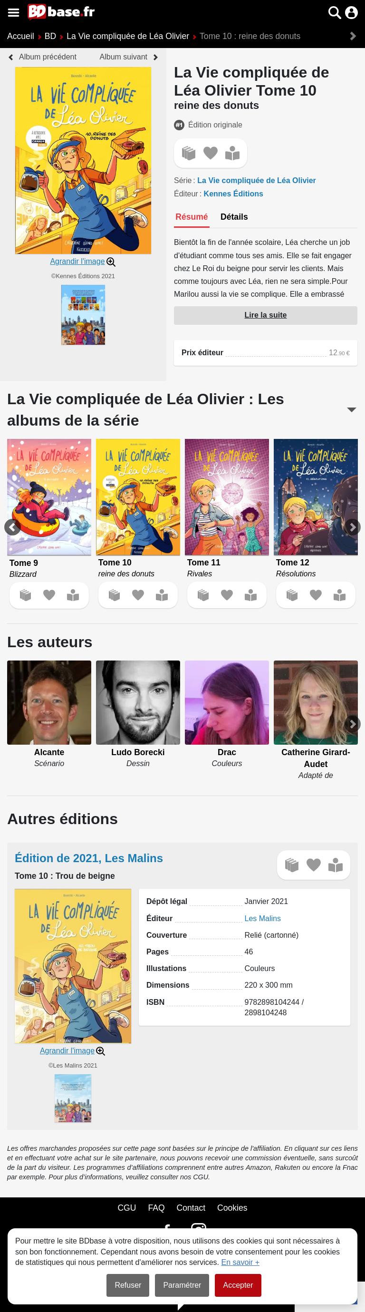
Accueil (20, 36)
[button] (334, 12)
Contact (190, 1208)
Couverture (166, 935)
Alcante (49, 752)
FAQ (156, 1208)
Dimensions (168, 985)
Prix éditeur (202, 353)
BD (50, 36)
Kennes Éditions (233, 194)
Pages (157, 952)
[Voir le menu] (13, 12)
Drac (227, 752)
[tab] (192, 217)
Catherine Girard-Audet (315, 758)
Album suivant (124, 57)
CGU (126, 1208)
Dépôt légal (166, 901)
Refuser (128, 1285)
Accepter (238, 1285)
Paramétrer (182, 1285)
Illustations (166, 968)
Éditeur (186, 194)
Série (183, 180)
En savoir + (240, 1262)
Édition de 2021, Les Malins (89, 858)
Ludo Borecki (137, 752)
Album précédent (48, 57)
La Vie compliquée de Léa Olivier (128, 36)
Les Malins (263, 918)
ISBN (155, 1002)
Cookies (232, 1208)
